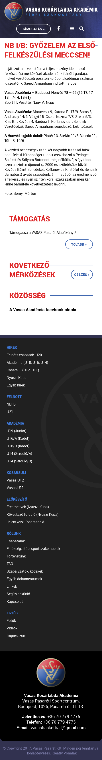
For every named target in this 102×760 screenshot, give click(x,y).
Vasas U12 (15, 480)
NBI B (11, 404)
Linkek (12, 586)
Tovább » (79, 244)
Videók (12, 628)
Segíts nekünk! (18, 593)
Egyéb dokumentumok (24, 578)
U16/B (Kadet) (18, 446)
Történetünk (16, 556)
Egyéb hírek (16, 385)
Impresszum (16, 635)
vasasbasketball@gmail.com (58, 727)
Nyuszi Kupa (17, 377)
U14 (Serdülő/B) (19, 461)
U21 (10, 411)
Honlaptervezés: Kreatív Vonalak (51, 753)
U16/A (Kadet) (18, 438)
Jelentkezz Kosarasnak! (25, 521)
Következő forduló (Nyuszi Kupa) (32, 514)
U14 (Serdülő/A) (19, 453)
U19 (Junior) (16, 430)
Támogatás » (33, 29)
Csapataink (16, 541)
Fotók (11, 620)
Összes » (82, 274)
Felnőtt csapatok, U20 (24, 354)
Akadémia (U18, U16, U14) (27, 362)
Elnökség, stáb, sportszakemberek (33, 548)
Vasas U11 (15, 487)
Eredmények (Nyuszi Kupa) (28, 506)
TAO (10, 563)
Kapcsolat (15, 601)
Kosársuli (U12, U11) (23, 370)
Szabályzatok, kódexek (25, 571)
